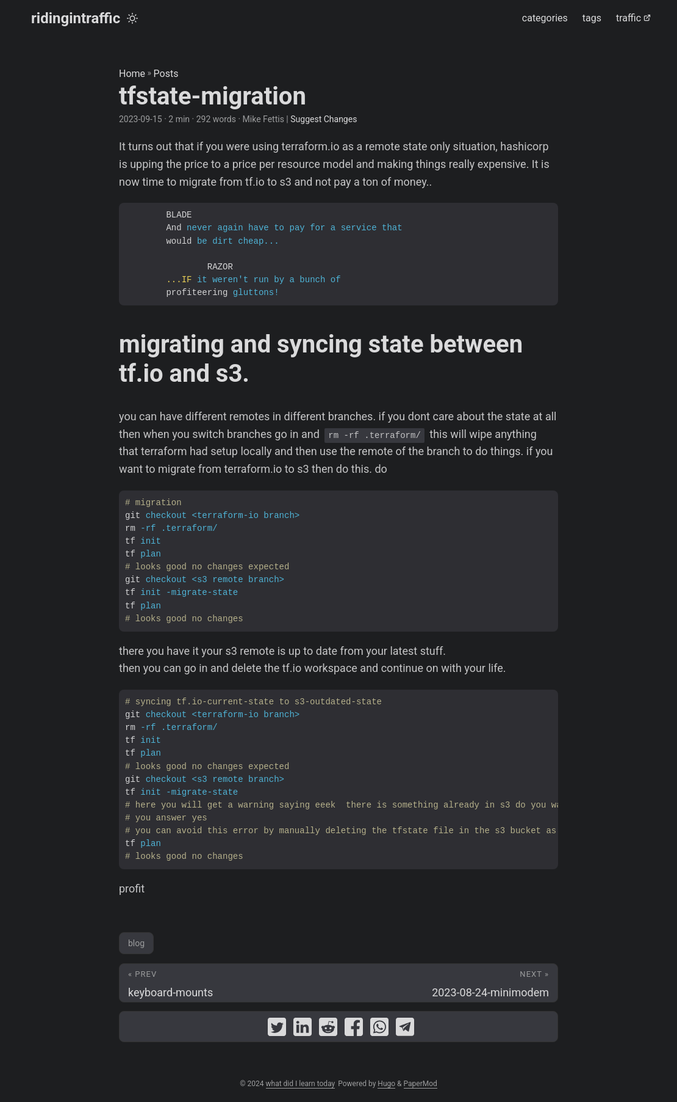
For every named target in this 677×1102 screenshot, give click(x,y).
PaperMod (420, 1083)
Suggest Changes (323, 119)
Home (132, 73)
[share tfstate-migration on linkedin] (302, 1030)
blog (136, 943)
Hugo (386, 1083)
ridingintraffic (75, 18)
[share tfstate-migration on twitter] (277, 1030)
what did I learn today (300, 1083)
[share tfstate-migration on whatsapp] (379, 1030)
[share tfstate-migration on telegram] (405, 1030)
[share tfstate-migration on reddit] (328, 1030)
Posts (166, 73)
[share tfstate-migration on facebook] (354, 1030)
